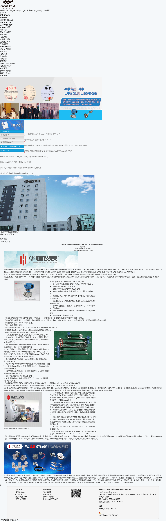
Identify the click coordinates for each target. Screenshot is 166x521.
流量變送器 (47, 494)
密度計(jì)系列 (5, 39)
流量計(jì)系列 (5, 42)
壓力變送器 (47, 489)
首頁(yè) (3, 13)
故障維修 (3, 56)
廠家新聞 (3, 61)
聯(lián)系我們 (5, 71)
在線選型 (3, 68)
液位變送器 (47, 492)
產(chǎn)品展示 (6, 32)
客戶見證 (3, 51)
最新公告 (3, 30)
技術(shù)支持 (5, 47)
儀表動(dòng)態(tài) (7, 63)
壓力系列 (3, 34)
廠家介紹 (3, 17)
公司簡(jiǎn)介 (20, 492)
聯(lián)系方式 (5, 73)
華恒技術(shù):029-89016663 (83, 248)
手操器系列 (4, 44)
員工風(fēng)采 (5, 22)
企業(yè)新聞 (5, 27)
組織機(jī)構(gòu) (6, 20)
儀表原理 (3, 54)
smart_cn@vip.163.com (107, 508)
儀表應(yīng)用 (5, 66)
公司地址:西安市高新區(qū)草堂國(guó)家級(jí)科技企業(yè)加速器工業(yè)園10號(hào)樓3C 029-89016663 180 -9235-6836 (127, 497)
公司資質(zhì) (20, 494)
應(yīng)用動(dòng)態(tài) (11, 146)
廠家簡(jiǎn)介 (5, 15)
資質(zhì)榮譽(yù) (6, 25)
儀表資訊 (3, 59)
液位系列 (3, 37)
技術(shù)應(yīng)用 (50, 499)
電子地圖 (3, 76)
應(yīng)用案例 (20, 499)
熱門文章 (6, 150)
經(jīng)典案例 (5, 49)
